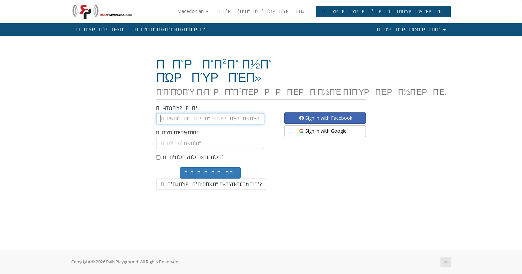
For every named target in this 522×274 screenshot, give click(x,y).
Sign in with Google (322, 131)
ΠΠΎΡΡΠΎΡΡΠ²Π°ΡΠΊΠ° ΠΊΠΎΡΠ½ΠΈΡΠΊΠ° (383, 11)
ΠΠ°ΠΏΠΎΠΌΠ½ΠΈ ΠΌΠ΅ (188, 157)
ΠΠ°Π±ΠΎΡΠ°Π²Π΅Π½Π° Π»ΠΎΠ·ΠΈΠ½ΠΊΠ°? (211, 184)
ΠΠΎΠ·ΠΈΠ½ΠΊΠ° (177, 132)
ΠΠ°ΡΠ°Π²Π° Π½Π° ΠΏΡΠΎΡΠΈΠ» (260, 11)
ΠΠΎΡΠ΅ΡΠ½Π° (100, 30)
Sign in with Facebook (325, 118)
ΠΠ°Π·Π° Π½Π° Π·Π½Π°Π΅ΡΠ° (169, 30)
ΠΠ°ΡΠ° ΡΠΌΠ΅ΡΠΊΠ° (411, 30)
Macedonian (192, 11)
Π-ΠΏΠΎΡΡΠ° (177, 108)
